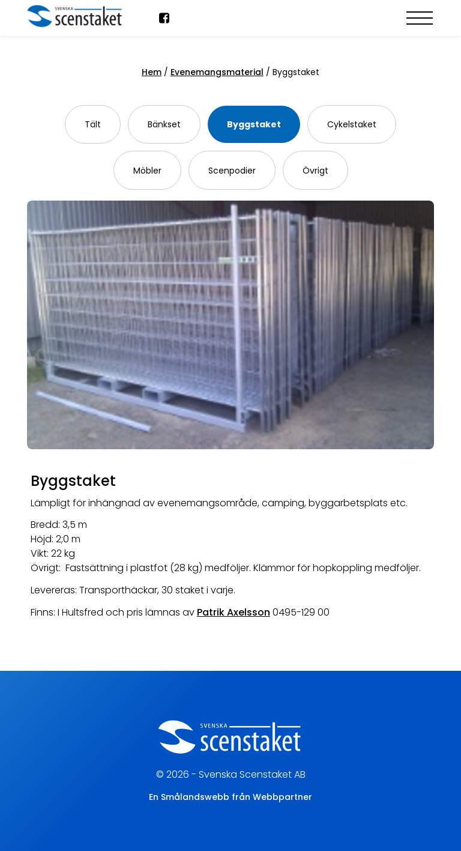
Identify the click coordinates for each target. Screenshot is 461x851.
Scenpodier (232, 171)
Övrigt (315, 171)
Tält (93, 124)
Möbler (147, 171)
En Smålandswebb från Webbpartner (230, 797)
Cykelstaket (351, 124)
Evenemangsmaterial (217, 72)
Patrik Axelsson (233, 612)
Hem (151, 72)
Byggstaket (254, 124)
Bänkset (164, 124)
